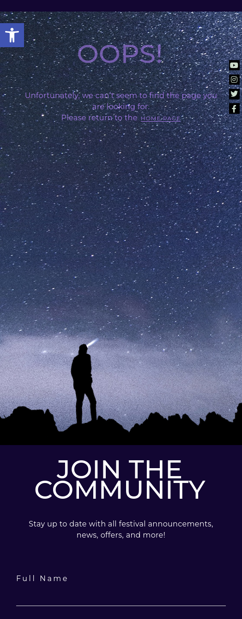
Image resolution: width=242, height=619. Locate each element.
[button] (12, 35)
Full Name (42, 578)
